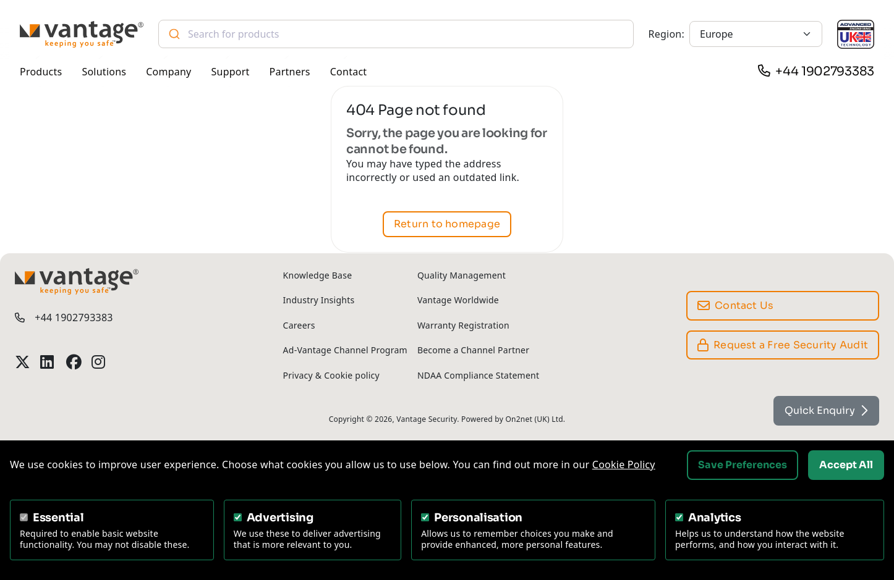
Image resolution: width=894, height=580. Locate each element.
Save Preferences (742, 464)
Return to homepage (447, 224)
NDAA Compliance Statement (478, 375)
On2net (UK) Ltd (534, 419)
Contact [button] (348, 71)
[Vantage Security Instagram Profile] (99, 362)
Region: (666, 34)
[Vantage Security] (81, 34)
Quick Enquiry (826, 410)
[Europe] (755, 34)
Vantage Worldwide (458, 300)
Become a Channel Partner (473, 350)
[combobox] (396, 34)
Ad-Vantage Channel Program (345, 350)
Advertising (280, 517)
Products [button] (41, 71)
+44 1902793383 (824, 71)
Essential (58, 517)
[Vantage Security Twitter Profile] (22, 362)
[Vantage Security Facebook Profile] (74, 362)
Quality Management (461, 275)
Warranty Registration (463, 325)
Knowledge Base (317, 275)
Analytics (714, 517)
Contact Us (735, 305)
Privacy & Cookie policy (331, 375)
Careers (299, 325)
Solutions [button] (104, 71)
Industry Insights (319, 300)
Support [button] (230, 71)
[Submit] (173, 34)
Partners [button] (290, 71)
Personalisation (478, 517)
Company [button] (168, 71)
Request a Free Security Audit (782, 344)
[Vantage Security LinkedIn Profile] (48, 362)
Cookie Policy (623, 464)
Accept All (846, 464)
